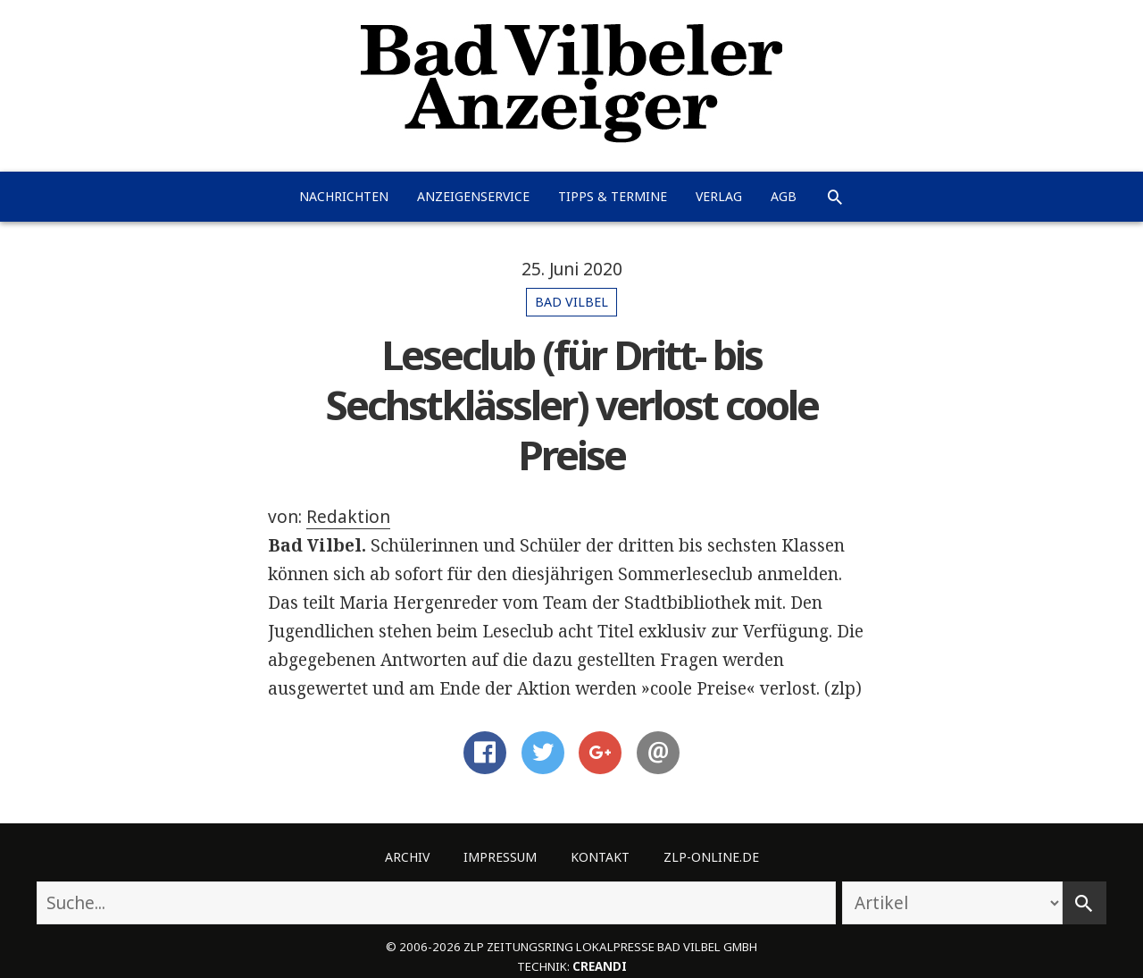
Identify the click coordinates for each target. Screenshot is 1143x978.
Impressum (500, 856)
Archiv (407, 856)
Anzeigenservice (473, 196)
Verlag (719, 196)
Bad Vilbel (571, 301)
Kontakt (600, 856)
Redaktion (348, 516)
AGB (784, 196)
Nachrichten (343, 196)
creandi (599, 966)
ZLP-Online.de (711, 856)
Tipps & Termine (612, 196)
